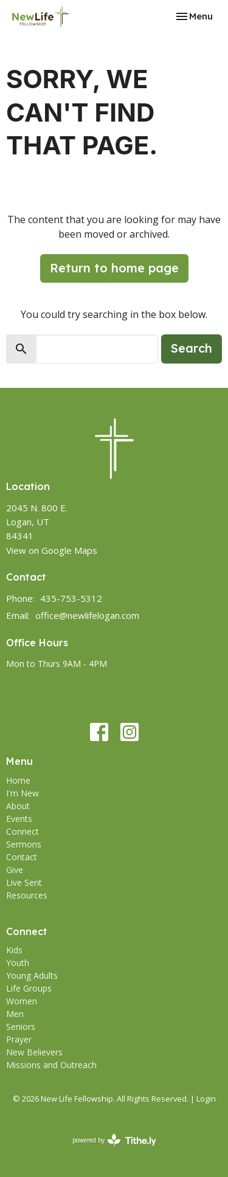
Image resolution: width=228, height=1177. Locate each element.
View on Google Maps (51, 550)
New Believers (34, 1052)
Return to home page (114, 267)
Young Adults (32, 975)
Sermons (23, 844)
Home (18, 780)
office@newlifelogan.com (87, 615)
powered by (114, 1140)
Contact (21, 857)
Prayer (19, 1039)
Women (21, 1001)
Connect (22, 831)
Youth (17, 962)
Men (15, 1014)
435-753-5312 (71, 598)
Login (206, 1098)
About (18, 806)
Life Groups (29, 988)
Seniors (20, 1026)
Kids (14, 950)
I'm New (22, 793)
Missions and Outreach (51, 1065)
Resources (26, 895)
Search (191, 348)
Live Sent (24, 882)
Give (14, 869)
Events (19, 818)
